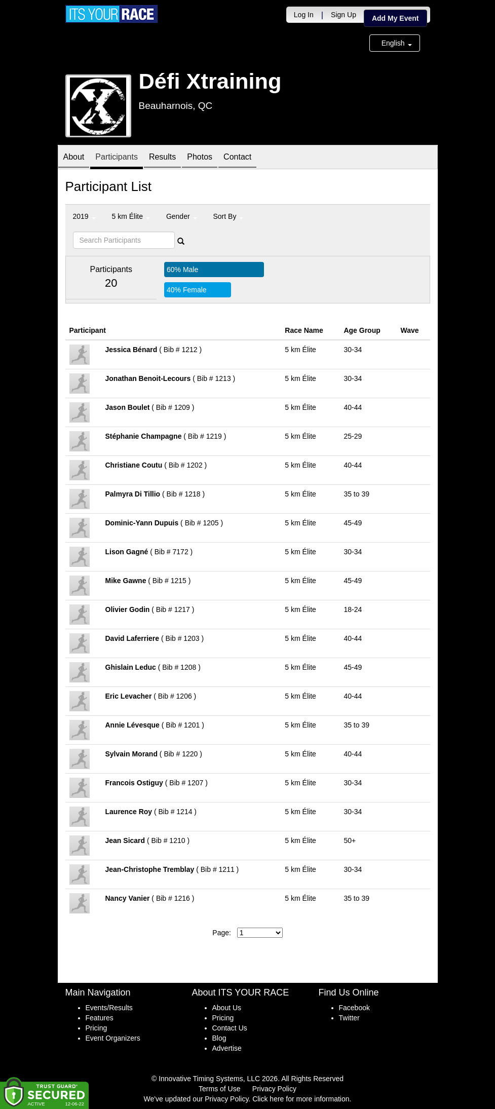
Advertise (227, 1048)
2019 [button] (84, 216)
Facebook (354, 1008)
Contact (237, 158)
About (74, 158)
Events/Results (109, 1008)
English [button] (397, 43)
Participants (116, 158)
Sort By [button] (228, 216)
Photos (199, 158)
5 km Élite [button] (131, 216)
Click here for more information (300, 1099)
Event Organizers (113, 1038)
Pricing (96, 1028)
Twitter (349, 1018)
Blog (219, 1038)
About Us (227, 1008)
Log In (304, 15)
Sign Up (343, 15)
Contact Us (229, 1028)
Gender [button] (181, 216)
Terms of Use (219, 1089)
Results (162, 158)
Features (99, 1018)
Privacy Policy (274, 1089)
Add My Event (395, 18)
